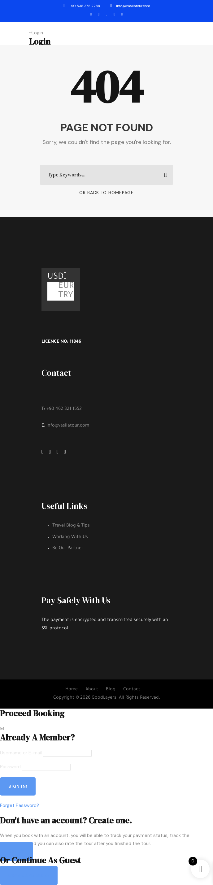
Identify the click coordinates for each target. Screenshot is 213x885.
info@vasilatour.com (130, 6)
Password (10, 767)
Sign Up (16, 851)
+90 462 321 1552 (64, 409)
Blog (110, 689)
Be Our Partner (67, 548)
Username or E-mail (21, 753)
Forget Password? (19, 805)
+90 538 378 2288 (82, 6)
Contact (131, 689)
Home (71, 689)
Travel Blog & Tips (71, 525)
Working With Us (70, 537)
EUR (66, 286)
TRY (65, 296)
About (91, 689)
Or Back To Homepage (106, 192)
